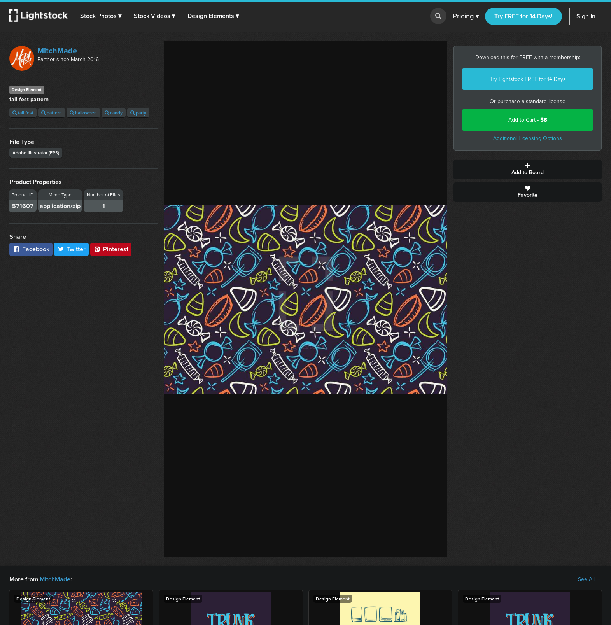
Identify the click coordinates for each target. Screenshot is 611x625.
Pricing (466, 16)
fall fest (22, 112)
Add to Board (527, 169)
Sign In (585, 16)
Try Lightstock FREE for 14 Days (528, 79)
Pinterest (110, 249)
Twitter (71, 249)
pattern (51, 112)
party (138, 112)
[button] (100, 16)
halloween (83, 112)
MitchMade (57, 50)
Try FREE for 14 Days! (523, 16)
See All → (590, 579)
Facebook (30, 249)
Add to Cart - (527, 120)
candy (114, 112)
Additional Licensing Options (527, 138)
